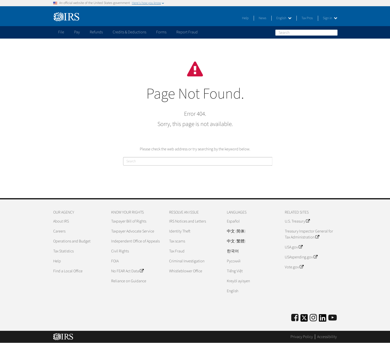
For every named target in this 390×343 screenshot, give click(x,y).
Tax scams (177, 241)
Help (245, 18)
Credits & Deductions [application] (129, 32)
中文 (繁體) (236, 241)
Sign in (330, 18)
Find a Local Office (68, 271)
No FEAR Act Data (127, 271)
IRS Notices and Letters (187, 221)
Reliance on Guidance (128, 281)
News (262, 18)
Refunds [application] (96, 32)
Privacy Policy (302, 336)
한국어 (233, 251)
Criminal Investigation (186, 261)
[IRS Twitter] (304, 319)
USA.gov (293, 247)
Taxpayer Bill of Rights (128, 221)
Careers (59, 231)
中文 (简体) (236, 231)
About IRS (61, 221)
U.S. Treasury (297, 221)
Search (333, 32)
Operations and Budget (72, 241)
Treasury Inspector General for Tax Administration (309, 234)
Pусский (234, 261)
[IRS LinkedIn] (322, 319)
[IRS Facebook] (294, 318)
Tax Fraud (177, 251)
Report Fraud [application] (187, 32)
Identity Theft (179, 231)
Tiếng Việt (235, 271)
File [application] (61, 32)
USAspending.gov (301, 257)
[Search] (306, 33)
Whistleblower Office (185, 271)
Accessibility (327, 336)
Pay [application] (77, 32)
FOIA (115, 261)
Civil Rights (120, 251)
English (284, 18)
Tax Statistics (63, 251)
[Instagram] (313, 318)
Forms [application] (161, 32)
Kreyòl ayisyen (238, 281)
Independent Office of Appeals (135, 241)
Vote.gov (294, 267)
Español (233, 221)
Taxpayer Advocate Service (132, 231)
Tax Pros (307, 18)
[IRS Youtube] (332, 318)
